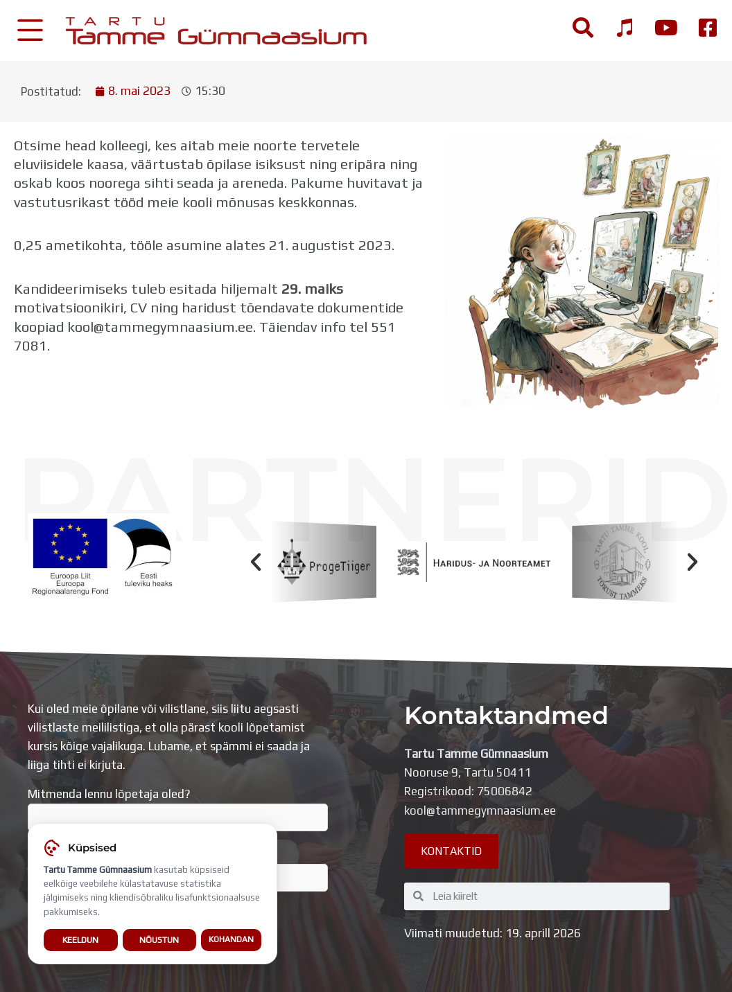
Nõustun (159, 940)
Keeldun (80, 940)
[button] (256, 562)
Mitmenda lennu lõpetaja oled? (178, 809)
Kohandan (231, 940)
